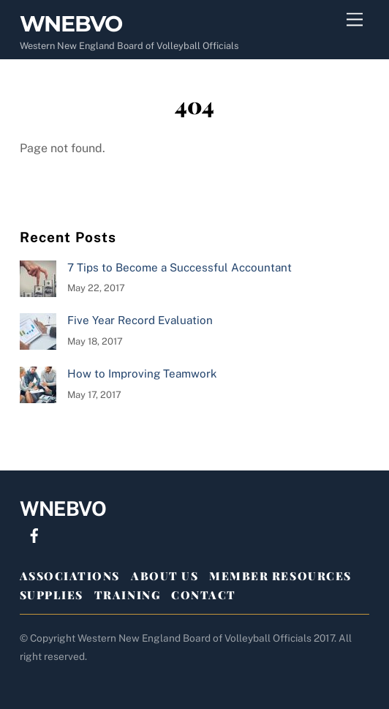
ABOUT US (164, 576)
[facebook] (34, 534)
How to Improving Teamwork (142, 373)
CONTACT (203, 595)
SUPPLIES (51, 595)
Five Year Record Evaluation (140, 320)
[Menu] (354, 20)
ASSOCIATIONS (70, 576)
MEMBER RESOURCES (280, 576)
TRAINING (127, 595)
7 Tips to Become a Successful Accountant (179, 267)
